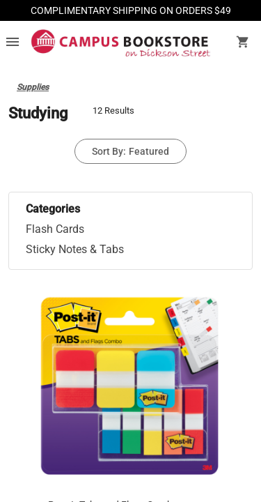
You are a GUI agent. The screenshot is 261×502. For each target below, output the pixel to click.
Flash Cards (55, 229)
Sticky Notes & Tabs (75, 249)
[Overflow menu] (12, 43)
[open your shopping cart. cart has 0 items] (242, 43)
